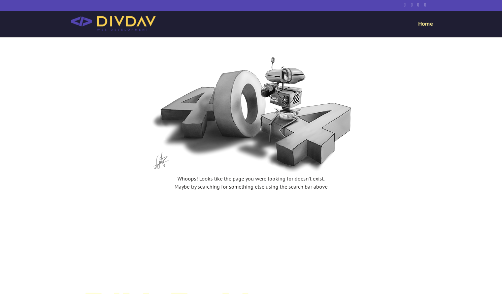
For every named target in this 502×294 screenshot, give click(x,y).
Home (425, 24)
